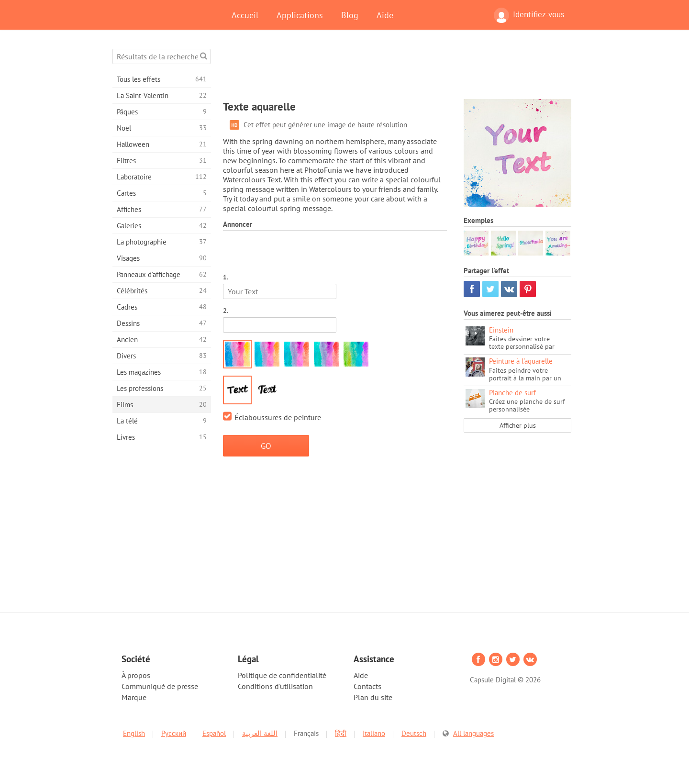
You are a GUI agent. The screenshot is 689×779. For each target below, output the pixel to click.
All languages (473, 733)
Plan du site (373, 697)
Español (214, 733)
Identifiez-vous (529, 15)
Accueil (245, 15)
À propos (136, 675)
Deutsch (413, 733)
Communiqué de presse (160, 686)
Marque (134, 697)
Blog (349, 15)
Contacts (367, 686)
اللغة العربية (260, 733)
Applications (300, 15)
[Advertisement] (397, 70)
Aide (385, 15)
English (134, 733)
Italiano (374, 733)
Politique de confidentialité (282, 675)
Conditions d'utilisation (275, 686)
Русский (173, 733)
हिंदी (340, 733)
